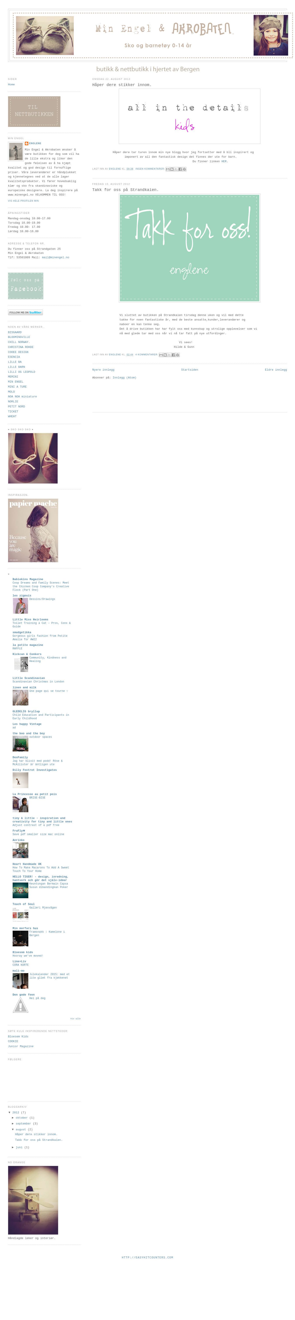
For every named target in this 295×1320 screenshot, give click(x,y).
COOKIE (13, 1041)
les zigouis (22, 595)
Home (11, 84)
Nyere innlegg (103, 369)
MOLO (11, 391)
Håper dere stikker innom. (122, 85)
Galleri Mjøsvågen (43, 907)
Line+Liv (19, 961)
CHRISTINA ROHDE (21, 347)
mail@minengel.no (55, 257)
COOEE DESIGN (18, 352)
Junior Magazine (21, 1046)
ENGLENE (35, 143)
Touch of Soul (24, 904)
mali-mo (19, 970)
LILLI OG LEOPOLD (21, 372)
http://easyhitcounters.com (147, 1257)
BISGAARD (15, 332)
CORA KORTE (21, 965)
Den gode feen (24, 994)
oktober (22, 1117)
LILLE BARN (16, 367)
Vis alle (75, 1019)
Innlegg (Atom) (124, 377)
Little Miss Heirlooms (30, 619)
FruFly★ (19, 830)
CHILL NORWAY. (19, 342)
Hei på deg (37, 998)
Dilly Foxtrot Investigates (35, 770)
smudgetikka (22, 632)
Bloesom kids (23, 952)
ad (14, 727)
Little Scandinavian (29, 678)
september (24, 1123)
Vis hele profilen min (23, 201)
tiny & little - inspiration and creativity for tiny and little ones (42, 820)
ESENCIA (14, 357)
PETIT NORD (16, 406)
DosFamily (20, 757)
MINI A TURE (17, 386)
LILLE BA (15, 362)
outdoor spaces (40, 737)
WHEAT (12, 416)
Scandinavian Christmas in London (38, 681)
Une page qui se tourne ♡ (48, 691)
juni (20, 1147)
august (22, 1129)
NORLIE (13, 401)
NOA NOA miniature (22, 396)
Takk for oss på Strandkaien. (125, 190)
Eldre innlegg (276, 369)
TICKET (13, 411)
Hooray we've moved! (28, 955)
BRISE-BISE (37, 797)
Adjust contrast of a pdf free (36, 825)
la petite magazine (28, 645)
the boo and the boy (29, 733)
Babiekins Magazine (28, 579)
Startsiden (189, 369)
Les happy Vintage (27, 724)
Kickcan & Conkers (27, 654)
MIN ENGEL (15, 381)
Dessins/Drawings (42, 599)
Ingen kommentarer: (151, 169)
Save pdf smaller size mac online (38, 834)
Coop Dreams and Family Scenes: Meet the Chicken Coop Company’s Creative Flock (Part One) (41, 586)
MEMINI (13, 376)
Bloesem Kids (18, 1036)
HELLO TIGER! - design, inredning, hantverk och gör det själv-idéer (41, 878)
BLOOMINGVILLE (19, 337)
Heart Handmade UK (27, 864)
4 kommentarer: (147, 354)
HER (223, 161)
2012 (16, 1112)
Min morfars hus (25, 928)
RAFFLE (17, 648)
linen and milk (24, 687)
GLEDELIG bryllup (26, 711)
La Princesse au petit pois (35, 794)
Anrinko (19, 840)
